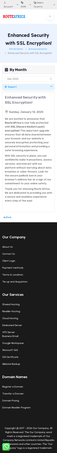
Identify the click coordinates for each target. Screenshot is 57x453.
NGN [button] (23, 4)
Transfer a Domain (13, 393)
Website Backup (11, 364)
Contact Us (8, 253)
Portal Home (16, 49)
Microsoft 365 (10, 350)
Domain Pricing (10, 400)
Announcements (37, 49)
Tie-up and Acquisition (14, 281)
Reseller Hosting (11, 311)
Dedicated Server (12, 325)
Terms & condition (12, 274)
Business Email (10, 336)
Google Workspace (13, 343)
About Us (7, 246)
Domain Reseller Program (16, 407)
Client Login (8, 260)
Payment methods (12, 267)
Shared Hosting (11, 304)
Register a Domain (12, 386)
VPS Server (8, 332)
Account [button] (8, 4)
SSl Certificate (10, 357)
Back (7, 217)
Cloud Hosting (10, 318)
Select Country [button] (39, 4)
